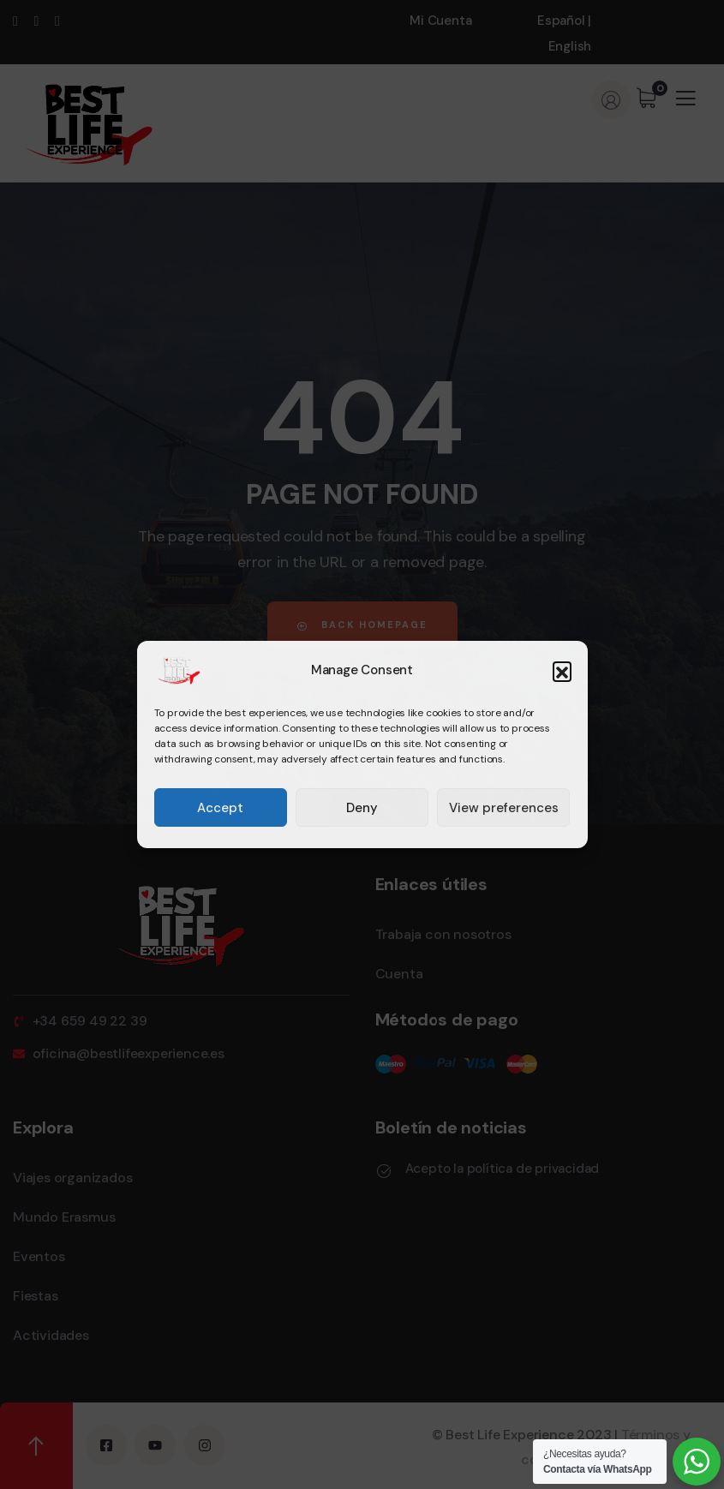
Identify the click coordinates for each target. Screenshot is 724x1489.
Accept (220, 807)
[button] (562, 670)
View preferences (504, 807)
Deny (362, 807)
